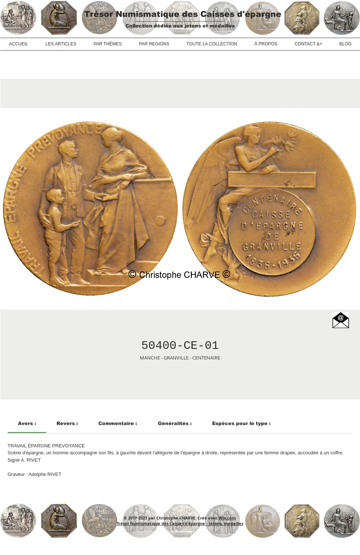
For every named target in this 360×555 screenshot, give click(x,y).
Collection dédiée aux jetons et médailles (180, 26)
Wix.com (227, 518)
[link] (27, 423)
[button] (340, 320)
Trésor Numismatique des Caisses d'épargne (182, 14)
